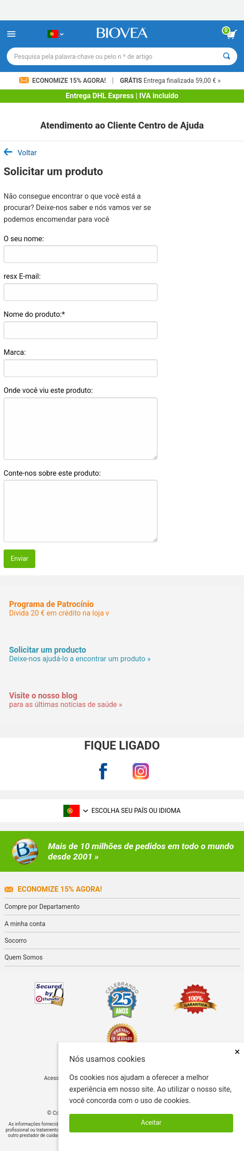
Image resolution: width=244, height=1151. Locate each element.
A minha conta (25, 923)
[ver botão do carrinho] (232, 34)
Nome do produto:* (34, 314)
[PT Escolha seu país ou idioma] (55, 34)
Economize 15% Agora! (63, 80)
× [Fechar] (237, 1051)
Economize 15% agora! (53, 889)
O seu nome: (24, 238)
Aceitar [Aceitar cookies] (151, 1123)
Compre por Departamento (42, 906)
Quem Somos (24, 957)
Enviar (19, 559)
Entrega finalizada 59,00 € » (170, 80)
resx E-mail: (22, 276)
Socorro (16, 940)
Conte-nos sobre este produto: (52, 473)
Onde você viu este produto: (48, 390)
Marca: (15, 352)
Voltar (20, 152)
